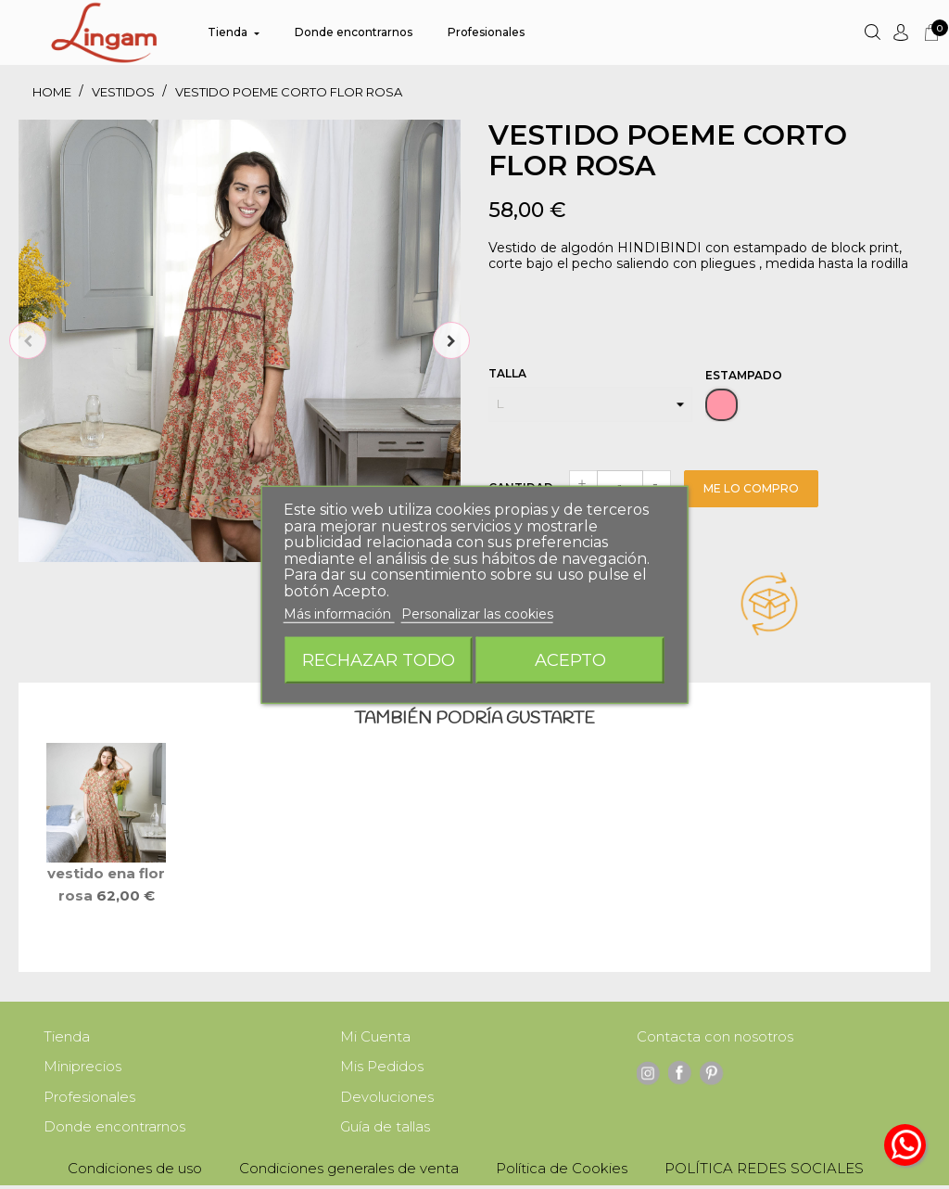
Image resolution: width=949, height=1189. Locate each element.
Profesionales (89, 1099)
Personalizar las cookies (477, 614)
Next (451, 340)
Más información (339, 614)
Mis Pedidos (382, 1068)
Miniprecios (82, 1068)
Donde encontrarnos (114, 1130)
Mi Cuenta (375, 1037)
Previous (27, 340)
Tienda (67, 1037)
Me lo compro (751, 488)
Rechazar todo (378, 659)
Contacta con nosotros (715, 1037)
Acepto (570, 659)
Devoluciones (387, 1099)
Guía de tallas (385, 1130)
